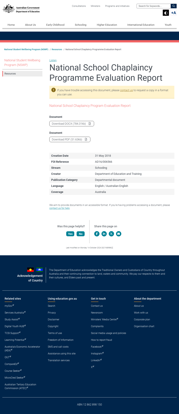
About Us (30, 24)
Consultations (79, 6)
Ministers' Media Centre (103, 319)
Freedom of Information (60, 339)
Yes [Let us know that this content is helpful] (70, 233)
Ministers (95, 6)
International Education (140, 24)
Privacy (52, 312)
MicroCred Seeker (14, 377)
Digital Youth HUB (14, 326)
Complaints (97, 326)
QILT (7, 357)
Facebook (96, 346)
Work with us (141, 312)
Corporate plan (142, 319)
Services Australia (14, 312)
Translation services (59, 360)
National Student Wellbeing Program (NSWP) (26, 49)
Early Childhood (55, 24)
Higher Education (107, 24)
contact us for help (59, 208)
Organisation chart (144, 326)
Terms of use (55, 333)
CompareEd (11, 364)
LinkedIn (95, 360)
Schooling (80, 24)
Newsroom (97, 312)
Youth (168, 24)
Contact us (97, 305)
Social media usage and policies (108, 333)
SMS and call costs (58, 346)
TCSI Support (12, 333)
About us (139, 305)
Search (51, 305)
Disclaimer (53, 319)
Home (11, 24)
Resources (57, 49)
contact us (126, 90)
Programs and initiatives (117, 6)
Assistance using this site (61, 353)
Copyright (53, 326)
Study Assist (11, 319)
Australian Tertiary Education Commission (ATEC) (20, 386)
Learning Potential (14, 339)
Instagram (96, 353)
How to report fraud (101, 339)
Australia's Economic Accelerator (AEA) (22, 348)
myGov (8, 305)
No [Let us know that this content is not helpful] (80, 233)
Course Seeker (12, 370)
